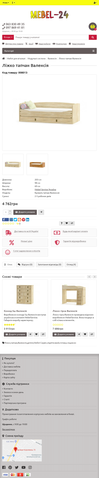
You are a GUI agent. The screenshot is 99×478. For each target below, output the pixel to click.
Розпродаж (60, 44)
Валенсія (22, 343)
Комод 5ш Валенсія (15, 311)
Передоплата (9, 370)
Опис (8, 264)
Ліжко (7, 343)
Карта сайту (8, 377)
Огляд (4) (71, 264)
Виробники (8, 374)
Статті (5, 399)
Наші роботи (42, 44)
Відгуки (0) (25, 264)
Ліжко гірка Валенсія (65, 311)
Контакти (7, 388)
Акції (29, 44)
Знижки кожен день (12, 392)
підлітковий (53, 343)
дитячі (30, 343)
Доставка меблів (11, 366)
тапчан (14, 343)
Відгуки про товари (12, 44)
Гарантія (7, 396)
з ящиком (71, 343)
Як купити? (8, 363)
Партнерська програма (14, 403)
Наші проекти (77, 44)
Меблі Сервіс (40, 343)
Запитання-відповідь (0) (49, 264)
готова (62, 343)
